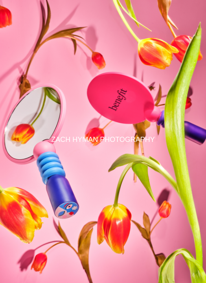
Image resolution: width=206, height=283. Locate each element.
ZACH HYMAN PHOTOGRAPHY (103, 139)
